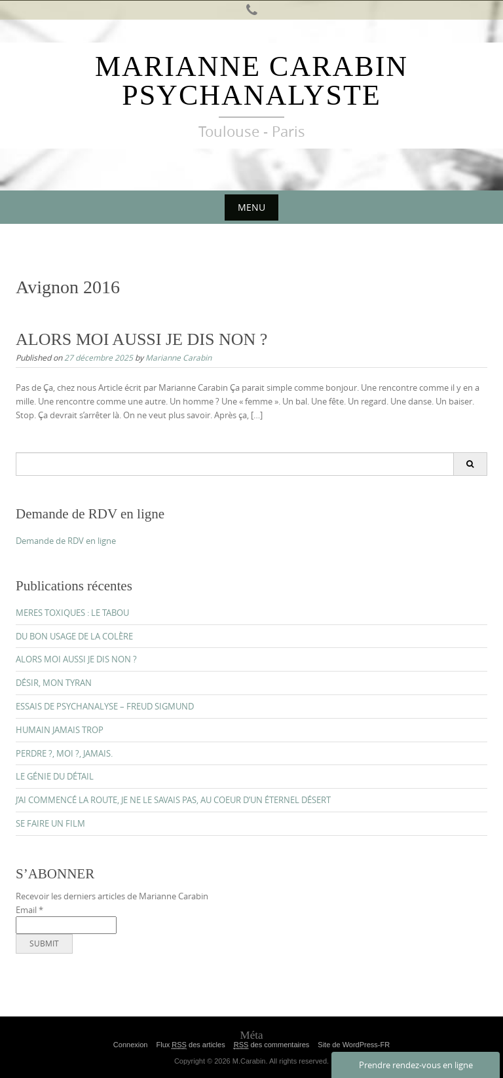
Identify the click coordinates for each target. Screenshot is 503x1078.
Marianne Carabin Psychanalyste (251, 80)
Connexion (130, 1045)
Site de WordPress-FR (354, 1045)
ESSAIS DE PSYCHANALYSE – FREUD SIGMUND (105, 706)
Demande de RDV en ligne (66, 541)
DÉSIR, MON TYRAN (54, 683)
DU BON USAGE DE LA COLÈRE (74, 636)
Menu (251, 207)
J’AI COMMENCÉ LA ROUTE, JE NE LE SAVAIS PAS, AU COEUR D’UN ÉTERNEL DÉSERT (173, 800)
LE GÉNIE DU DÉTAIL (55, 776)
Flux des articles (190, 1045)
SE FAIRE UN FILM (50, 823)
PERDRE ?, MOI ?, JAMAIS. (64, 753)
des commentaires (272, 1045)
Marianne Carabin (178, 357)
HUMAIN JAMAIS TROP (59, 730)
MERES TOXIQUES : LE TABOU (72, 613)
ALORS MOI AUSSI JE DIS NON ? (141, 339)
